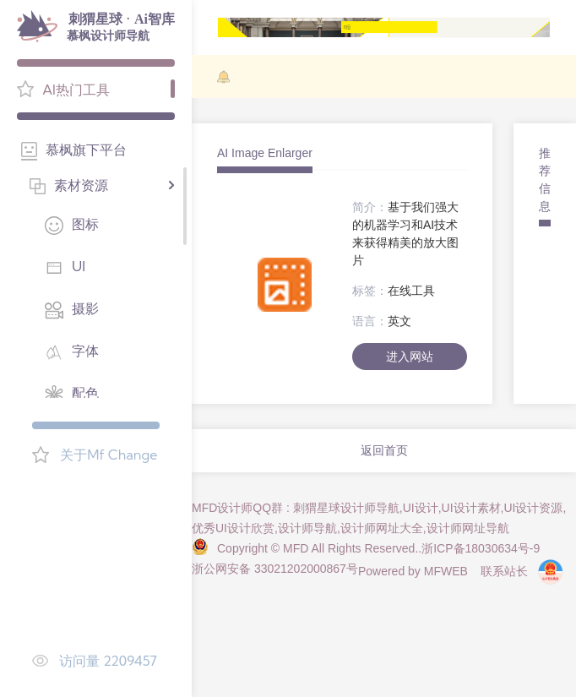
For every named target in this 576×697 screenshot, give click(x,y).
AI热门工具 (76, 89)
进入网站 (409, 356)
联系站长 (504, 571)
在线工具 (411, 290)
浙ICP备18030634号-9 (480, 548)
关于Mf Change (108, 454)
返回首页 (384, 450)
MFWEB (446, 571)
